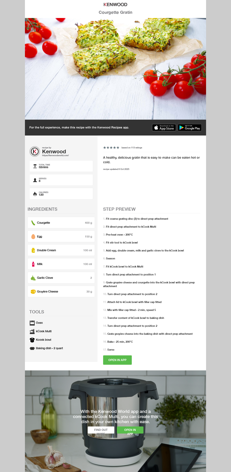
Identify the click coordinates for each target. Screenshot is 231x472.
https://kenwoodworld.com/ (55, 155)
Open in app (117, 360)
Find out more (101, 431)
